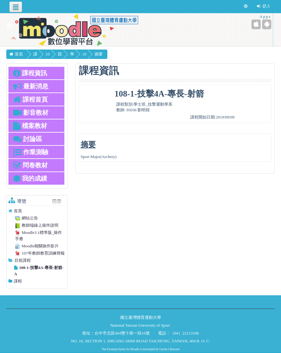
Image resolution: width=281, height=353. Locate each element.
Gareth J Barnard (169, 349)
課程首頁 (30, 99)
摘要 (114, 54)
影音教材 (30, 112)
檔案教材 (30, 125)
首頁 (18, 210)
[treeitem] (37, 211)
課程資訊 (30, 73)
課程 (18, 281)
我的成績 (30, 178)
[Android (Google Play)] (266, 24)
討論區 (27, 138)
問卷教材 (30, 165)
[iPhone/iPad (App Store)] (256, 24)
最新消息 (30, 86)
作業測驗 (30, 152)
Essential (112, 349)
